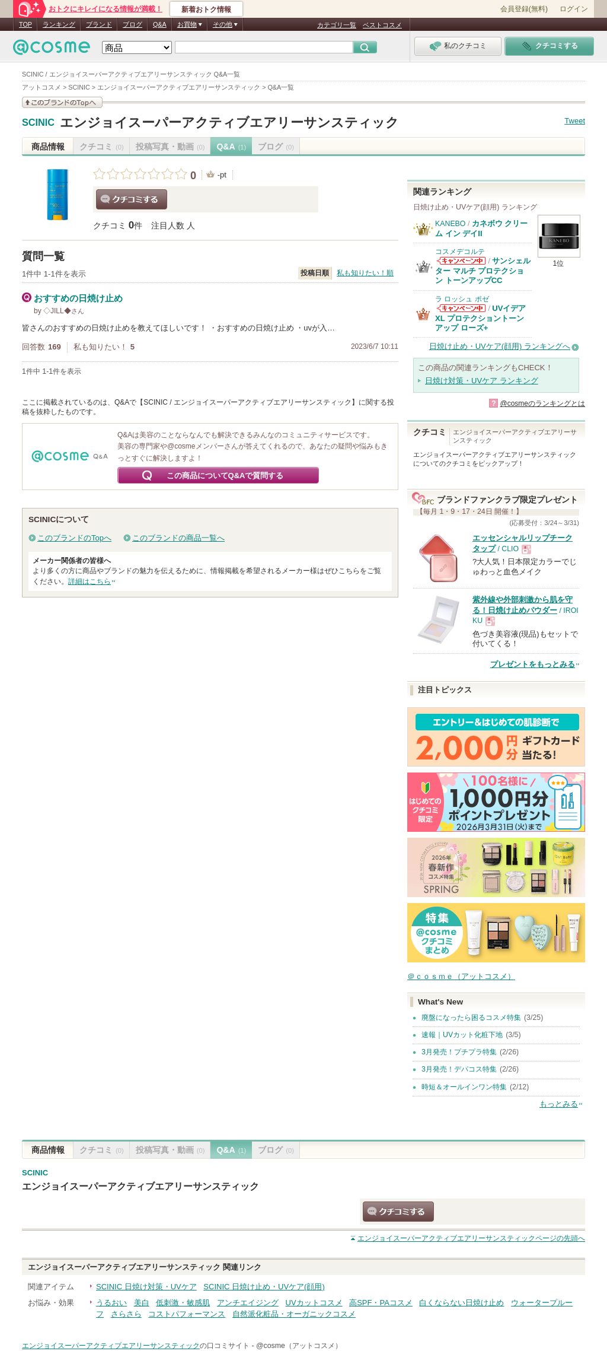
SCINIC (38, 122)
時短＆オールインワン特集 (464, 1087)
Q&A (160, 24)
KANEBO (450, 224)
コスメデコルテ (460, 251)
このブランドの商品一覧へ (178, 537)
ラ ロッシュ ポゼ (462, 299)
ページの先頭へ (471, 1238)
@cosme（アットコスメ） (299, 1346)
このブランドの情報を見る (62, 102)
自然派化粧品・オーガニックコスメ (294, 1313)
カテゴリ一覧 (336, 24)
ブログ (132, 24)
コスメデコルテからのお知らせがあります (461, 261)
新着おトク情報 (206, 9)
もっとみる (558, 1103)
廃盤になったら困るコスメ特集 (471, 1017)
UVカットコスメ (314, 1302)
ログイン (574, 9)
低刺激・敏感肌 (183, 1302)
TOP (25, 24)
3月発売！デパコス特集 (459, 1069)
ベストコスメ (382, 24)
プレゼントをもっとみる (532, 664)
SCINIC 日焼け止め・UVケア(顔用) (263, 1286)
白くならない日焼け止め (461, 1302)
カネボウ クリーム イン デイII (481, 228)
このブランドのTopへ (74, 537)
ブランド (99, 24)
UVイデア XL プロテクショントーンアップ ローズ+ (480, 318)
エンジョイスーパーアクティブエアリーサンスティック (229, 122)
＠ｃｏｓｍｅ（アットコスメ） (461, 976)
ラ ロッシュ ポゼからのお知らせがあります (461, 308)
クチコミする (131, 199)
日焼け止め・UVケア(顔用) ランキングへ (499, 346)
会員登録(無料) (524, 9)
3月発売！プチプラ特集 (459, 1052)
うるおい (111, 1302)
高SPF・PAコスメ (381, 1302)
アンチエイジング (248, 1302)
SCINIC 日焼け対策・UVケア (146, 1286)
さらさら (126, 1313)
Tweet (574, 120)
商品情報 (48, 146)
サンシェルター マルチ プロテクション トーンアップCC (483, 270)
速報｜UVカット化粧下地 (462, 1035)
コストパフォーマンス (186, 1313)
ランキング (59, 24)
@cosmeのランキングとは (542, 403)
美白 (141, 1302)
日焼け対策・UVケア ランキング (481, 380)
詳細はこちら (89, 581)
